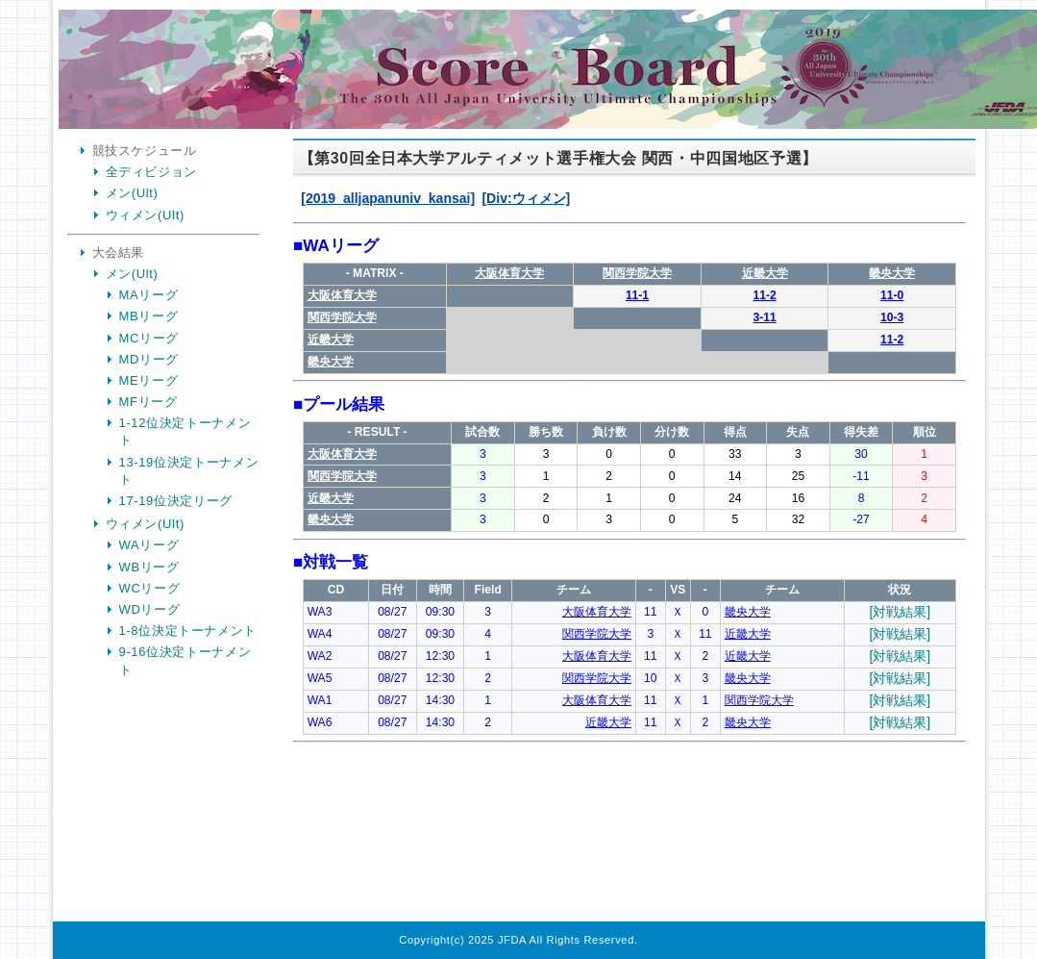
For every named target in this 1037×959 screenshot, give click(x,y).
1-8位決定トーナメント (188, 630)
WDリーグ (150, 609)
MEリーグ (149, 380)
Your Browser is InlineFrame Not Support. (629, 533)
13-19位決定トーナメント (189, 471)
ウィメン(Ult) (145, 215)
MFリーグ (148, 401)
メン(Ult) (132, 193)
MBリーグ (149, 316)
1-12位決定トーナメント (185, 431)
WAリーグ (149, 545)
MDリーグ (149, 359)
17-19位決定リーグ (176, 500)
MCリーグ (149, 338)
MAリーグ (149, 295)
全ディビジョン (152, 171)
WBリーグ (149, 567)
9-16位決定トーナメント (185, 660)
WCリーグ (150, 588)
